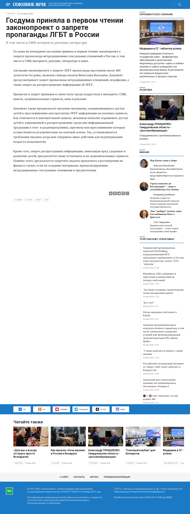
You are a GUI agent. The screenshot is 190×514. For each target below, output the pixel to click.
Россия (29, 200)
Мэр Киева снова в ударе (163, 160)
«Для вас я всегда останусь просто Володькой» (25, 453)
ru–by (101, 409)
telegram (81, 409)
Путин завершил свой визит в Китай (160, 313)
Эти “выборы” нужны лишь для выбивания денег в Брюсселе (166, 214)
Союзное (130, 463)
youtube (61, 409)
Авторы (94, 477)
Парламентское (171, 463)
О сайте (64, 477)
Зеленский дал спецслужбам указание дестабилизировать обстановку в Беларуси (159, 383)
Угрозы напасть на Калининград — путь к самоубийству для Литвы (164, 186)
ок (41, 409)
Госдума (18, 200)
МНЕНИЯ (144, 152)
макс (120, 409)
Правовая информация (117, 477)
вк (22, 409)
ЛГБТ (47, 200)
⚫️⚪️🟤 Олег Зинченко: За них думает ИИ (160, 397)
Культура (55, 463)
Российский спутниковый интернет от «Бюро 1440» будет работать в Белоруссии (163, 367)
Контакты (79, 477)
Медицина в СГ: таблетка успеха (160, 48)
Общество (18, 463)
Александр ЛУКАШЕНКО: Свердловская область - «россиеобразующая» (156, 127)
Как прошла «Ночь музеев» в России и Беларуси (68, 452)
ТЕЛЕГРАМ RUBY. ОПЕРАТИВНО (157, 239)
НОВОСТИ (11, 13)
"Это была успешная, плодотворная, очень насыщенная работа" (163, 291)
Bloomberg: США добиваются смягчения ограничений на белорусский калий (159, 277)
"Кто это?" (148, 302)
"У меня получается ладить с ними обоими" (163, 352)
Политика (146, 90)
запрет (38, 200)
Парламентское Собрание (156, 14)
